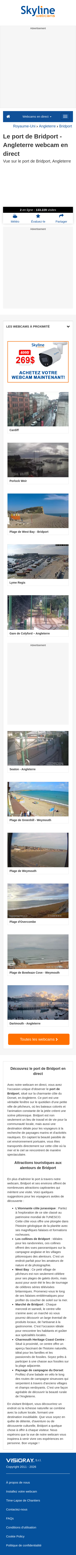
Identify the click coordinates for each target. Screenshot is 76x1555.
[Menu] (65, 116)
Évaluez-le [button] (38, 218)
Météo (15, 218)
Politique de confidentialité (23, 1545)
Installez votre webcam (21, 1491)
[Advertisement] (38, 69)
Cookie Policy (15, 1536)
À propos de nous (18, 1482)
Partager (61, 218)
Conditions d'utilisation (21, 1527)
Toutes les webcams (39, 1039)
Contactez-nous (16, 1509)
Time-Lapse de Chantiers (23, 1500)
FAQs (10, 1518)
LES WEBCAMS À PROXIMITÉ (38, 326)
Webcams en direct (36, 116)
